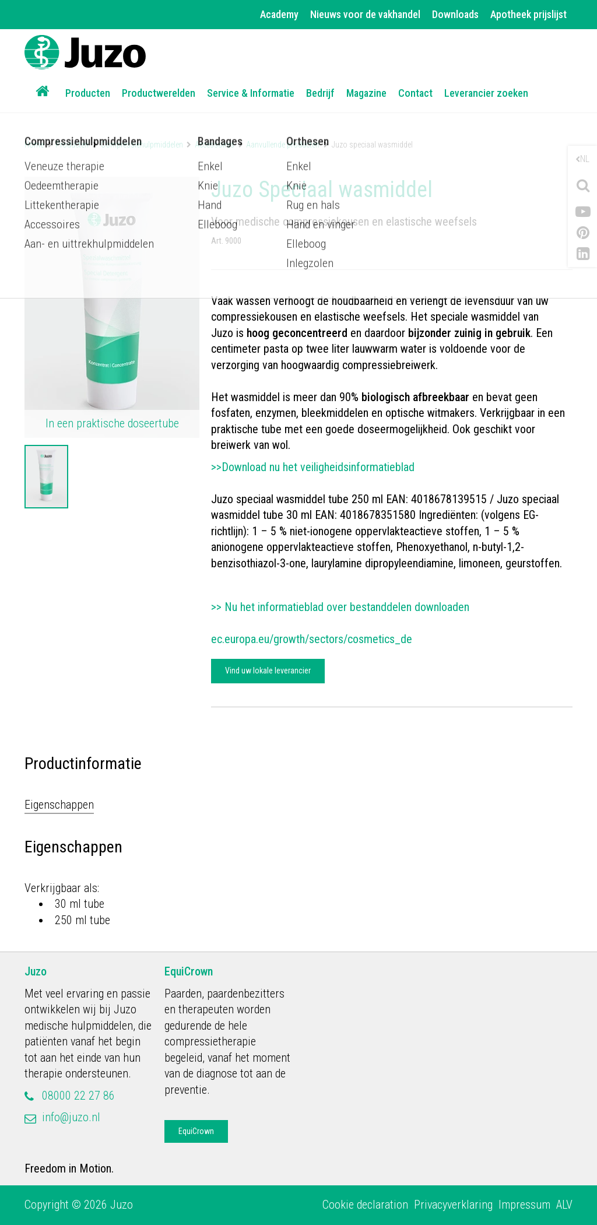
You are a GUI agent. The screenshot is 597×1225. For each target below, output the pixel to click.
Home (34, 144)
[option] (46, 477)
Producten (87, 93)
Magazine (366, 93)
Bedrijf (320, 93)
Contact (415, 93)
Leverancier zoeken (486, 93)
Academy (279, 14)
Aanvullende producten (282, 144)
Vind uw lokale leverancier (268, 670)
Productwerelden (158, 93)
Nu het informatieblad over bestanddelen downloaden (348, 607)
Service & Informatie (250, 93)
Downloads (455, 14)
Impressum (524, 1205)
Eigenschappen (59, 805)
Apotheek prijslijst (528, 14)
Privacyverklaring (453, 1205)
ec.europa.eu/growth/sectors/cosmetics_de (311, 639)
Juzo (35, 971)
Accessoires (214, 144)
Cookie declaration (365, 1205)
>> (217, 607)
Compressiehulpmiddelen (142, 144)
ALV (564, 1205)
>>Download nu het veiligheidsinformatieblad (313, 467)
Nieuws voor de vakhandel (365, 14)
